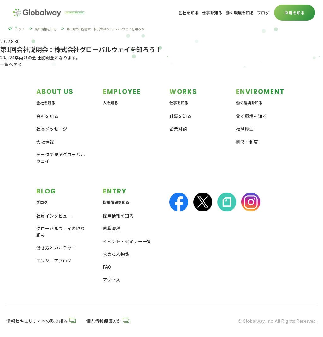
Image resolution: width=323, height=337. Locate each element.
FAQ (107, 267)
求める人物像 (116, 254)
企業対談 (178, 129)
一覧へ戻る (11, 64)
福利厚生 (245, 129)
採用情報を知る (118, 215)
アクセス (111, 280)
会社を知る (47, 116)
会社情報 (45, 141)
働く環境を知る (251, 116)
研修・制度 (247, 141)
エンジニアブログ (54, 260)
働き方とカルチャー (56, 248)
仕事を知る (180, 116)
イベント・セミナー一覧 (127, 241)
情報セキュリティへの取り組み (41, 321)
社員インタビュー (54, 215)
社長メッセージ (51, 129)
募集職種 (111, 228)
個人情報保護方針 (107, 321)
